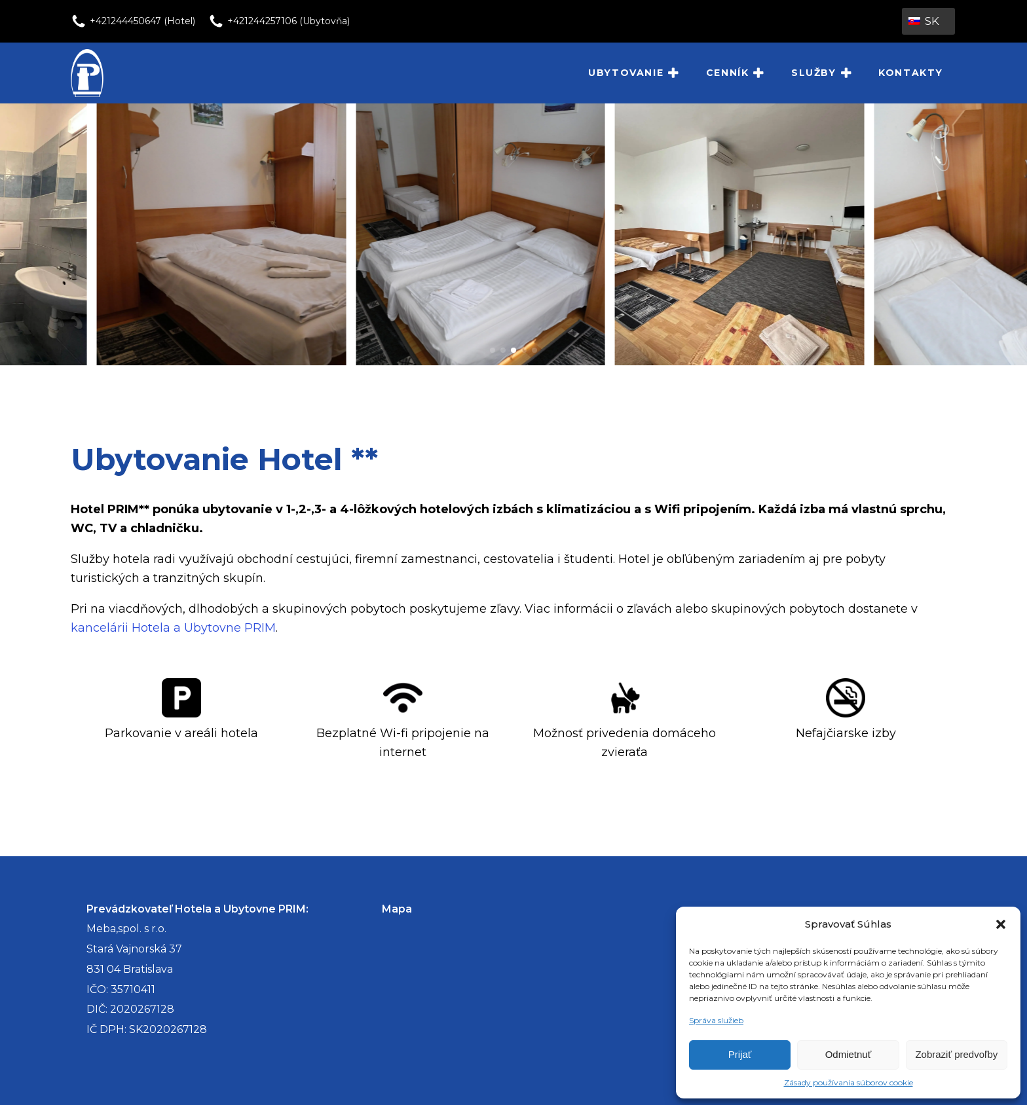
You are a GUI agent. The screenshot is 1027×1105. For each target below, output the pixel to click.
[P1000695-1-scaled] (233, 361)
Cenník (735, 73)
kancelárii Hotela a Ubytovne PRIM (173, 628)
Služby (821, 73)
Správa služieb (716, 1020)
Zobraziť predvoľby (956, 1054)
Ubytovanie (634, 73)
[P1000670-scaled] (493, 361)
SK (923, 20)
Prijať (740, 1054)
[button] (1000, 924)
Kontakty (910, 73)
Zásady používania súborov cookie (848, 1082)
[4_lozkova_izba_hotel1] (752, 361)
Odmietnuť (848, 1054)
